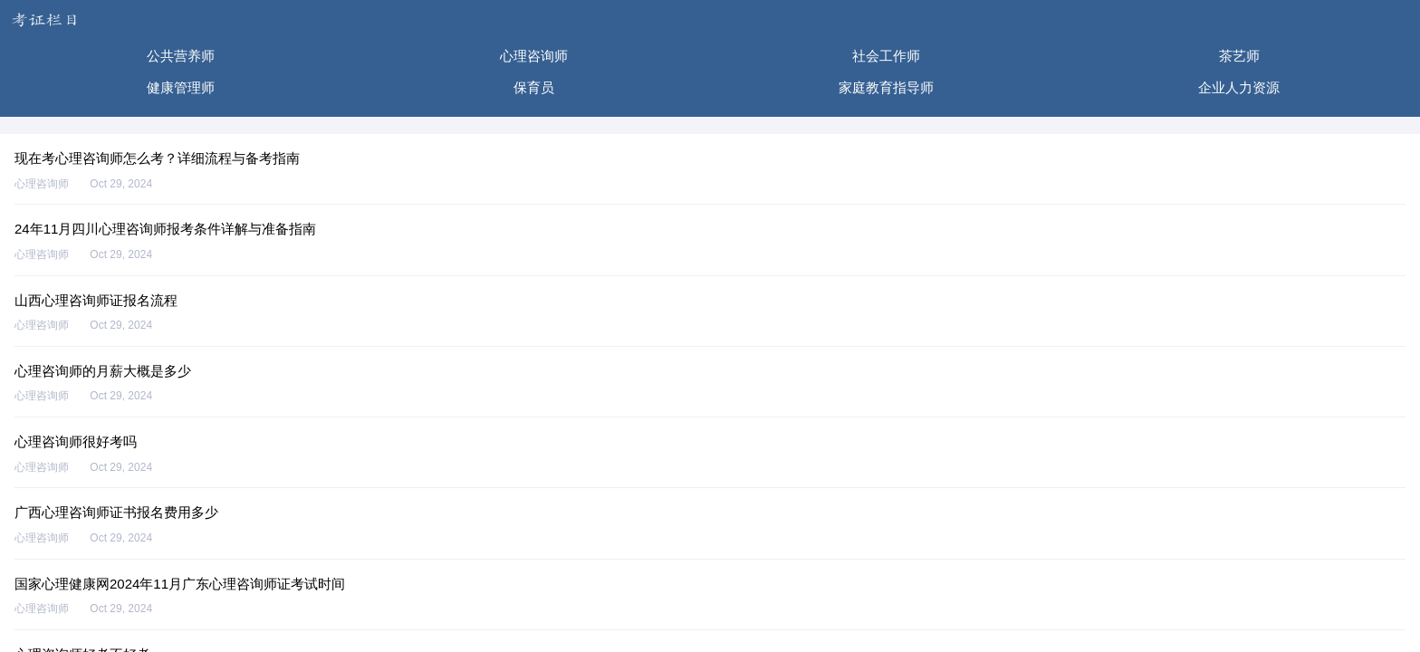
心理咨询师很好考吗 (75, 441)
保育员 (533, 87)
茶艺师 (1239, 55)
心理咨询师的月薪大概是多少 (102, 371)
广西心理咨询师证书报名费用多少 (116, 512)
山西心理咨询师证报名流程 (96, 300)
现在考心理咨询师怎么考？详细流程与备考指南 (157, 158)
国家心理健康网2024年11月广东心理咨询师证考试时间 (179, 583)
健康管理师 (181, 87)
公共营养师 (181, 55)
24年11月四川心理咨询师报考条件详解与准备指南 (165, 228)
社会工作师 (886, 55)
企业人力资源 (1239, 87)
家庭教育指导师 (886, 87)
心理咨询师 (534, 55)
